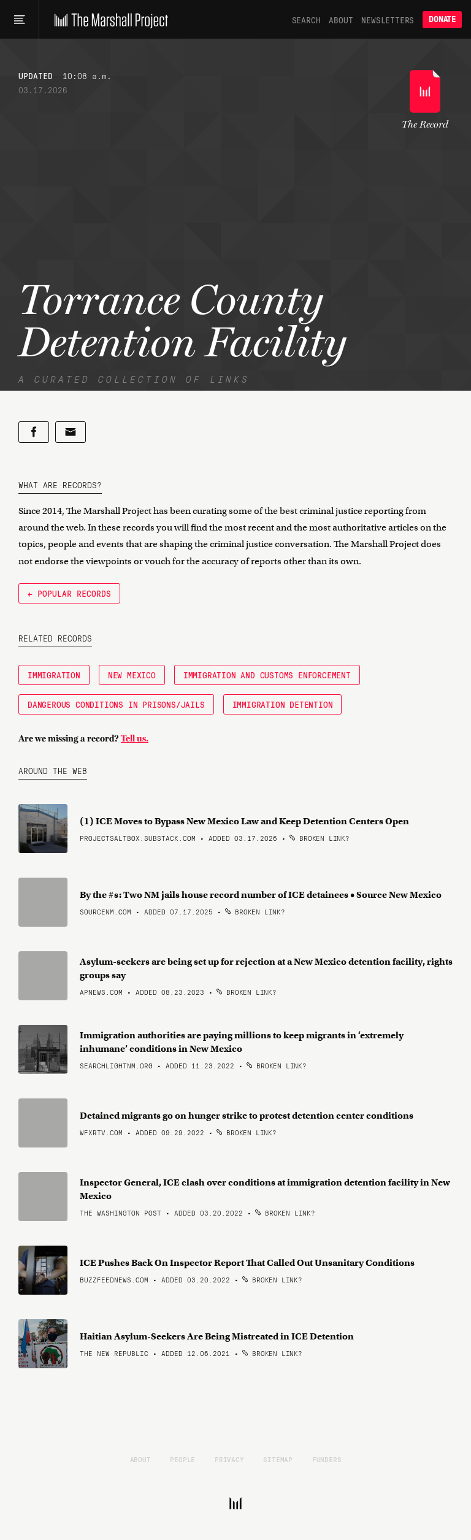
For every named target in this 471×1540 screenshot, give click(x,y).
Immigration (54, 674)
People (182, 1459)
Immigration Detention (282, 704)
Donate (442, 19)
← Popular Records (69, 593)
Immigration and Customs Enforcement (267, 674)
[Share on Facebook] (33, 432)
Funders (327, 1459)
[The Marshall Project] (108, 19)
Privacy (229, 1459)
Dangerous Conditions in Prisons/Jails (116, 704)
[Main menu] (19, 19)
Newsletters (387, 19)
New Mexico (132, 674)
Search (306, 19)
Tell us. (134, 738)
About (341, 19)
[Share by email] (70, 432)
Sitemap (278, 1459)
